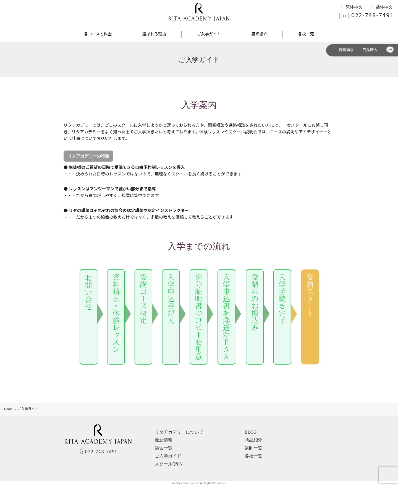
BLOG (251, 432)
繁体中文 (347, 7)
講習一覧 (163, 447)
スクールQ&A (168, 464)
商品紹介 (253, 439)
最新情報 (163, 439)
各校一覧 (306, 34)
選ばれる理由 (154, 34)
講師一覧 (253, 447)
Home (8, 409)
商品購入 (370, 50)
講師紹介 (260, 34)
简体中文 (377, 7)
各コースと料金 (98, 34)
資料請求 (346, 50)
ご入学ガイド (209, 34)
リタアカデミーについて (179, 432)
